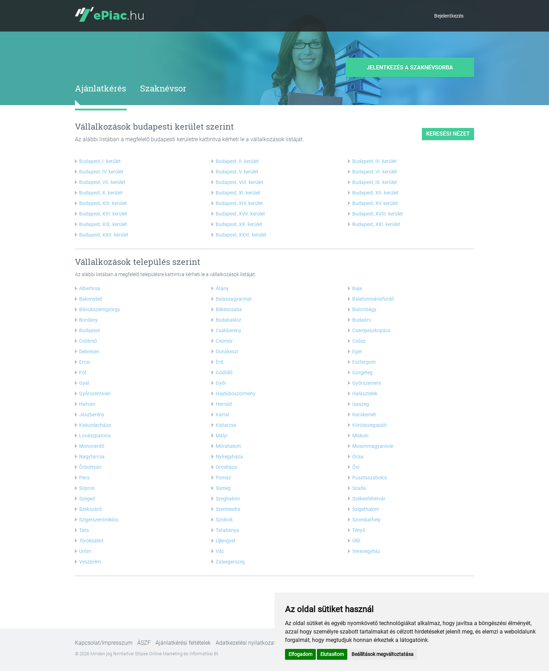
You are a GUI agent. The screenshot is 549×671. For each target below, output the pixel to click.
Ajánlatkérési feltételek (183, 642)
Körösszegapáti (369, 425)
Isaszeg (360, 404)
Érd (219, 362)
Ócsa (357, 456)
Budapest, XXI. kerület (376, 224)
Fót (82, 372)
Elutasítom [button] (332, 654)
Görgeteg (362, 372)
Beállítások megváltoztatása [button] (383, 654)
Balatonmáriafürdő (373, 299)
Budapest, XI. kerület (238, 193)
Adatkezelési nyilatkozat (246, 642)
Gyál (84, 383)
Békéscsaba (229, 309)
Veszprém (90, 561)
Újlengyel (225, 540)
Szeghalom (228, 498)
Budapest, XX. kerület (239, 224)
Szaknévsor (163, 88)
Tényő (358, 530)
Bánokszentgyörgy (99, 309)
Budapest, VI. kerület (374, 171)
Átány (222, 288)
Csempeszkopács (371, 330)
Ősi (355, 467)
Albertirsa (89, 288)
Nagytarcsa (92, 456)
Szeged (87, 498)
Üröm (85, 551)
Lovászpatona (95, 435)
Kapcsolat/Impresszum (103, 642)
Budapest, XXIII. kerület (241, 235)
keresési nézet (448, 133)
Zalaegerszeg (230, 561)
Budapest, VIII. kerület (239, 182)
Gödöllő (224, 372)
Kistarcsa (226, 425)
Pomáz (223, 477)
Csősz (359, 341)
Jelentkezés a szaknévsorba (410, 67)
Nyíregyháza (229, 456)
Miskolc (360, 435)
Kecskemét (364, 414)
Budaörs (361, 320)
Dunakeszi (227, 351)
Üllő (356, 540)
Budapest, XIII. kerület (103, 203)
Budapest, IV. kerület (101, 171)
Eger (357, 351)
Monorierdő (91, 446)
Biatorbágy (364, 309)
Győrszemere (366, 383)
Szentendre (228, 509)
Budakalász (228, 320)
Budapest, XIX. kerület (103, 224)
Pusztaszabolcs (369, 477)
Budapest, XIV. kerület (239, 203)
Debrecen (89, 351)
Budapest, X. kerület (101, 193)
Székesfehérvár (368, 498)
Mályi (221, 435)
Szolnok (224, 519)
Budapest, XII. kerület (375, 193)
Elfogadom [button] (300, 654)
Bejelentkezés (449, 16)
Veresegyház (366, 551)
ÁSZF (144, 642)
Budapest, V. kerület (237, 171)
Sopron (87, 488)
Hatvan (87, 404)
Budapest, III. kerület (374, 161)
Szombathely (366, 519)
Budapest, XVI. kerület (103, 214)
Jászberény (91, 414)
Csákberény (228, 330)
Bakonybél (90, 299)
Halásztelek (364, 393)
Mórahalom (228, 446)
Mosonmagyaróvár (373, 446)
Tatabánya (227, 530)
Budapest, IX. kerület (374, 182)
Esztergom (364, 362)
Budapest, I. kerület (100, 161)
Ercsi (84, 362)
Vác (220, 551)
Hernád (224, 404)
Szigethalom (365, 509)
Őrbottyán (90, 467)
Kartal (222, 414)
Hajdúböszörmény (236, 393)
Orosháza (226, 467)
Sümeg (223, 488)
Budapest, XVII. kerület (240, 214)
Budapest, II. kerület (237, 161)
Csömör (224, 341)
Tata (84, 530)
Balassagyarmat (234, 299)
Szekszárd (90, 509)
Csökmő (88, 341)
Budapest (89, 330)
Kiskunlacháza (95, 425)
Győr (221, 383)
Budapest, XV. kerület (375, 203)
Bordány (88, 320)
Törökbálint (91, 540)
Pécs (84, 477)
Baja (357, 288)
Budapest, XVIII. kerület (377, 214)
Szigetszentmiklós (98, 519)
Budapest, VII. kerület (102, 182)
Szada (359, 488)
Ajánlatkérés (100, 88)
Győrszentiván (95, 393)
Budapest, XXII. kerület (103, 235)
